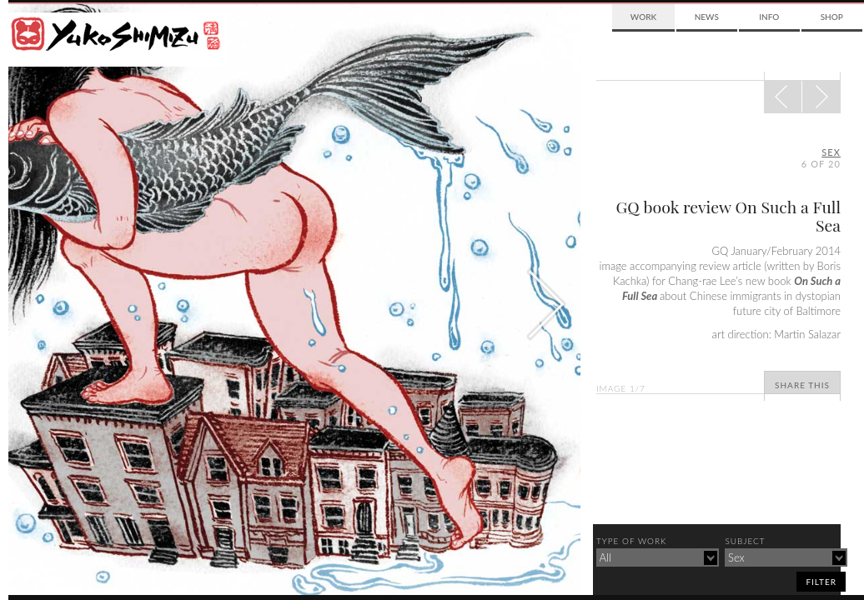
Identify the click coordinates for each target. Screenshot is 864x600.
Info (769, 17)
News (707, 17)
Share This (802, 385)
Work (643, 17)
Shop (832, 17)
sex (831, 152)
